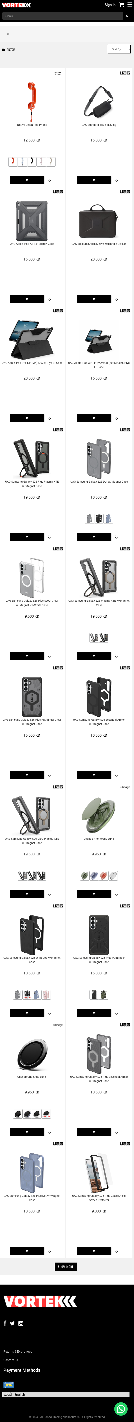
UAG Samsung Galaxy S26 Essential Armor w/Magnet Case (99, 722)
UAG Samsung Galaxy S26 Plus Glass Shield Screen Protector (99, 1198)
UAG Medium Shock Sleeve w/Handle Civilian (99, 244)
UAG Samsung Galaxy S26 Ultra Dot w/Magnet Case (31, 960)
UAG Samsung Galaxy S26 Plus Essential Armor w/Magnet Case (99, 1079)
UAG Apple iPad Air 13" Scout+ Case (32, 244)
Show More (66, 1266)
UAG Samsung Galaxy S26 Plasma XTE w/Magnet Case (99, 603)
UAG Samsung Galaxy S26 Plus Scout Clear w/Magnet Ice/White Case (32, 603)
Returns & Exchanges (17, 1351)
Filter (8, 49)
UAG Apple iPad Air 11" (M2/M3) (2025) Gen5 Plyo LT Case (99, 365)
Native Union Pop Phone (32, 125)
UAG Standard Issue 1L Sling (99, 125)
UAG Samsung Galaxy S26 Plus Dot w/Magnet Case (32, 1198)
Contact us (10, 1360)
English (19, 1394)
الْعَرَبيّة (7, 1394)
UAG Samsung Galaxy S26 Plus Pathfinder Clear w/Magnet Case (32, 722)
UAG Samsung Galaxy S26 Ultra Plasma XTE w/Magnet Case (32, 841)
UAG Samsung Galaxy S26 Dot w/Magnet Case (99, 482)
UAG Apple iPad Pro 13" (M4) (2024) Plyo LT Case (32, 363)
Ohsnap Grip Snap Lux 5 (32, 1077)
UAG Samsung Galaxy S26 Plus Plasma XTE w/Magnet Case (32, 484)
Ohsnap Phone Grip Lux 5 (99, 839)
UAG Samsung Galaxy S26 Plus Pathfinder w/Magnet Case (99, 960)
